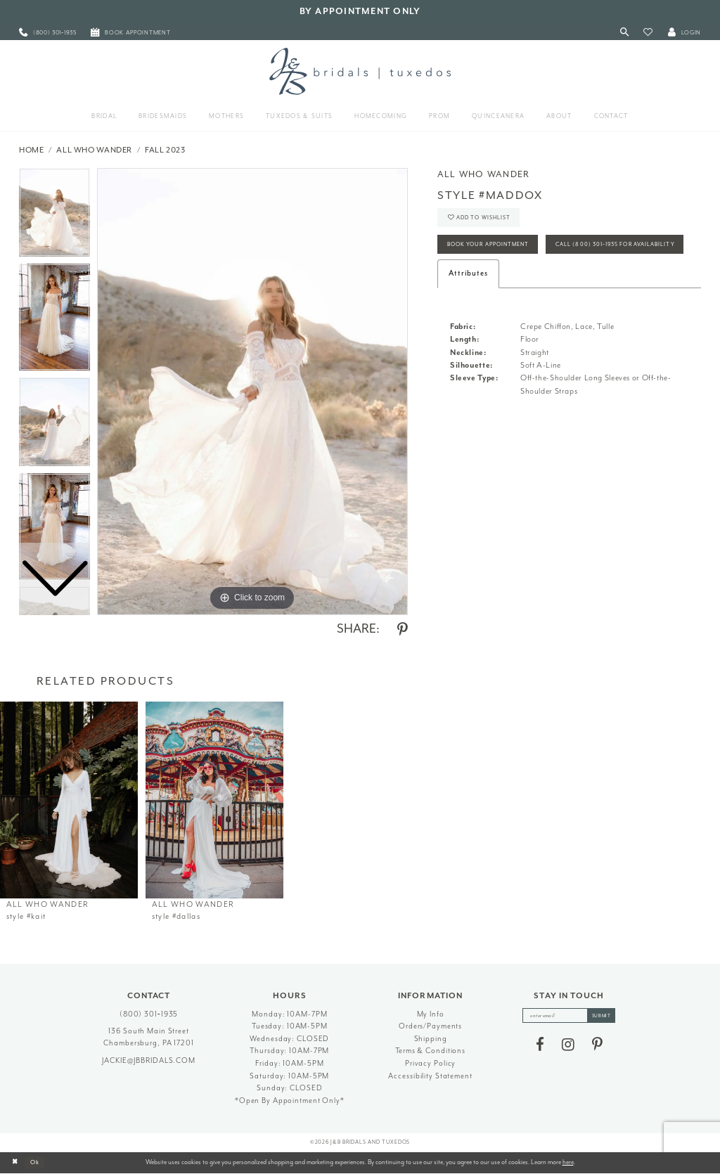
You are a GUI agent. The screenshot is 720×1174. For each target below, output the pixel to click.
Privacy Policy (430, 1063)
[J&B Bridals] (359, 71)
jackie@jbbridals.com (148, 1060)
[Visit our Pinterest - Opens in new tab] (597, 1046)
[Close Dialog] (15, 1163)
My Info (430, 1014)
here (568, 1162)
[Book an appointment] (131, 33)
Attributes (468, 308)
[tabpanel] (252, 391)
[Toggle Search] (624, 33)
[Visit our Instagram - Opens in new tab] (568, 1046)
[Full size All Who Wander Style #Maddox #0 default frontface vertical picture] (252, 391)
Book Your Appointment (495, 249)
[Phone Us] (48, 33)
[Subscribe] (605, 1016)
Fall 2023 (165, 150)
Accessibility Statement (430, 1076)
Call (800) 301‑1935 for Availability (515, 279)
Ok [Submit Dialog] (38, 1162)
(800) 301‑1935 (149, 1014)
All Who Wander (94, 150)
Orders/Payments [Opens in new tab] (430, 1026)
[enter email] (569, 1016)
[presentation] (69, 800)
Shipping (430, 1038)
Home (31, 150)
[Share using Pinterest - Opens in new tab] (402, 629)
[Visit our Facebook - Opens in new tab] (540, 1046)
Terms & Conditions (430, 1050)
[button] (648, 33)
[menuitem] (48, 33)
